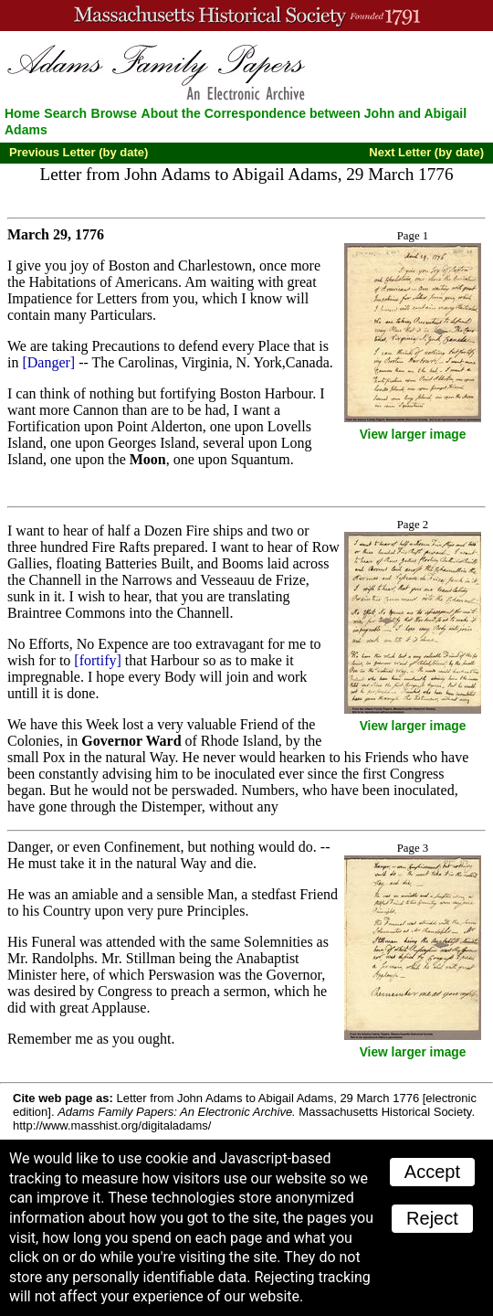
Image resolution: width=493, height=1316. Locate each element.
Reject (432, 1218)
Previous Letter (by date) (78, 152)
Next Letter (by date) (426, 152)
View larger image (413, 434)
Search (65, 113)
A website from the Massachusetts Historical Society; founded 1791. (246, 15)
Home (22, 113)
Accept (432, 1172)
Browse (114, 113)
